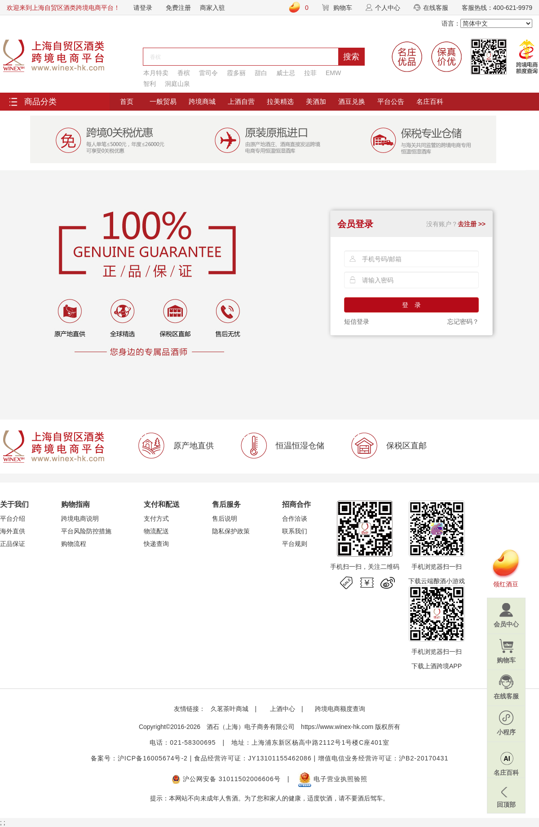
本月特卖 (155, 72)
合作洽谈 (294, 518)
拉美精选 (280, 101)
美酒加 (316, 101)
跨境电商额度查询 (340, 708)
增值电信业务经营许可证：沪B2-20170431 (383, 758)
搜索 (351, 56)
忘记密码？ (463, 321)
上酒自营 (241, 101)
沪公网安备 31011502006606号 (226, 778)
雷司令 (208, 72)
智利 (149, 83)
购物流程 (73, 543)
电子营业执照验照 (332, 778)
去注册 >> (472, 224)
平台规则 (294, 543)
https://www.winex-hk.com (337, 726)
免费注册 (178, 7)
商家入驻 (212, 7)
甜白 (261, 72)
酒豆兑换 (351, 101)
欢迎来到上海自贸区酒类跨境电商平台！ (63, 7)
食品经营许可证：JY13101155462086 (252, 758)
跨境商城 (202, 101)
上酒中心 (281, 708)
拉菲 (310, 72)
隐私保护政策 (231, 531)
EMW (333, 72)
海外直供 (12, 531)
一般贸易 (163, 101)
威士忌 (285, 72)
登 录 (411, 304)
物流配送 (156, 531)
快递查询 (156, 543)
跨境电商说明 (80, 518)
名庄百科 (429, 101)
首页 (126, 101)
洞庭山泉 (177, 83)
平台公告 (390, 101)
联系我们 (294, 531)
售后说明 (224, 518)
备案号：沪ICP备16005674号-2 (139, 758)
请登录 (142, 7)
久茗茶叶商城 (229, 708)
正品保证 (12, 543)
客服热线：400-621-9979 (497, 7)
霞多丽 (236, 72)
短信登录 (356, 321)
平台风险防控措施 (86, 531)
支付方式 (156, 518)
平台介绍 (12, 518)
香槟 (183, 72)
